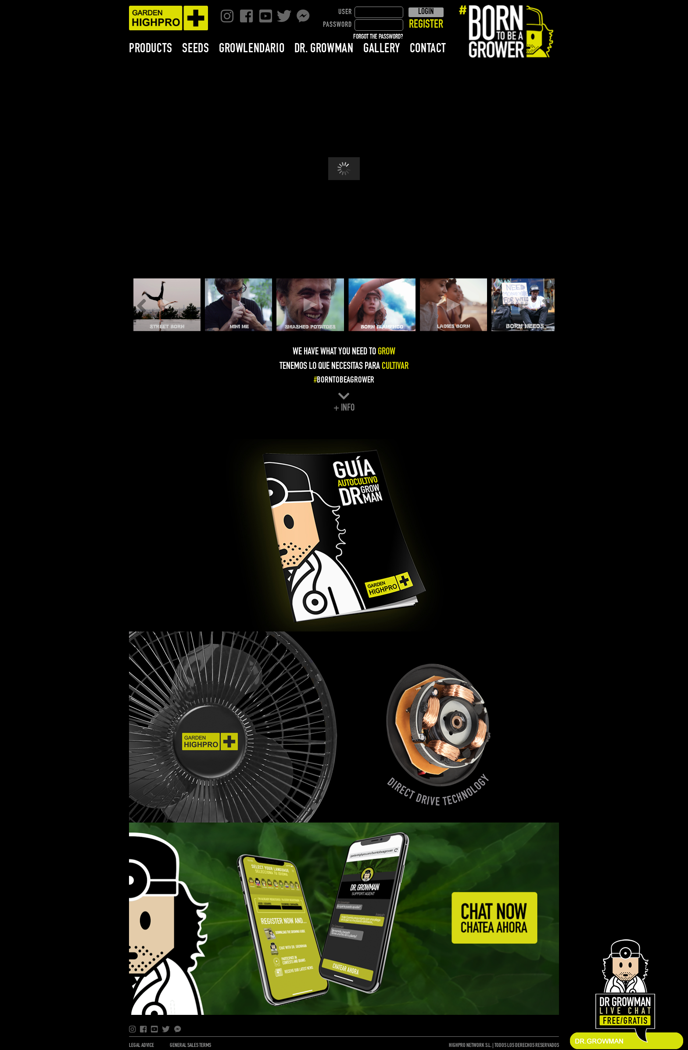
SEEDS (195, 48)
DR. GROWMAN (324, 48)
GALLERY (381, 48)
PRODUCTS (150, 48)
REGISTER (426, 24)
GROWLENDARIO (251, 48)
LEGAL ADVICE (141, 1045)
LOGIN (426, 11)
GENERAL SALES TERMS (190, 1045)
